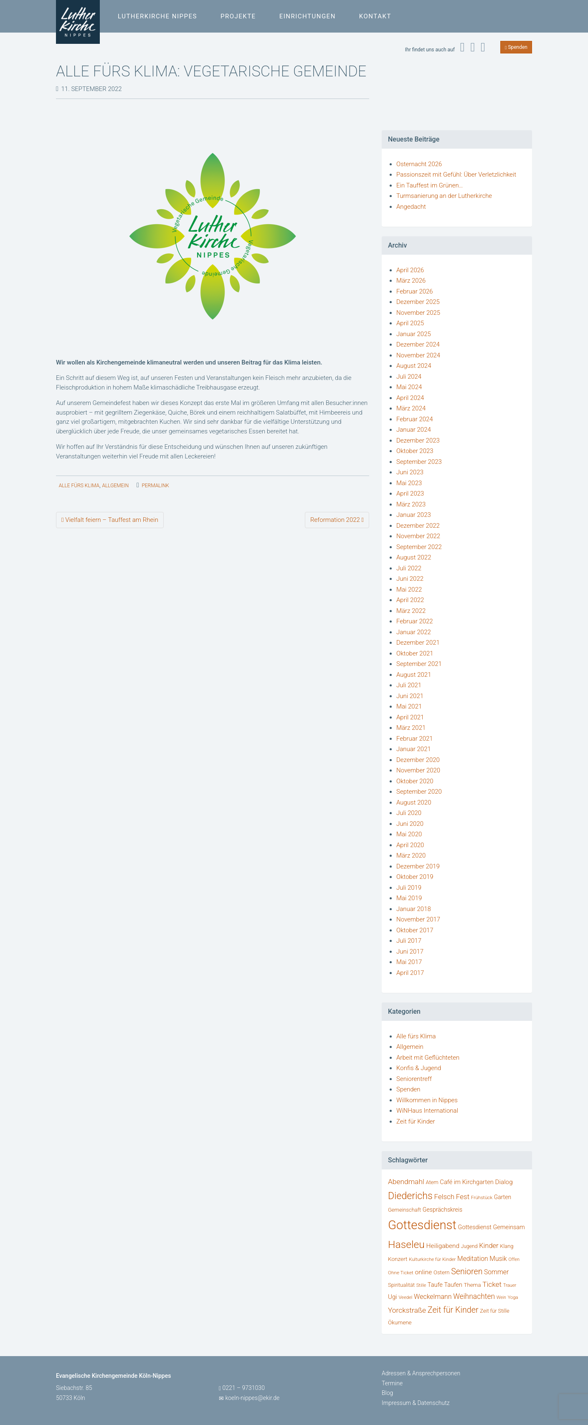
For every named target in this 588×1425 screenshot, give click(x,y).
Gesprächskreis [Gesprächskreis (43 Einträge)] (442, 1209)
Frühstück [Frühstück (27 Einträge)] (481, 1197)
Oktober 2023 (414, 451)
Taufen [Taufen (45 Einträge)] (453, 1284)
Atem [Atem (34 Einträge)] (432, 1182)
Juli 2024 (408, 376)
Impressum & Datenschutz (416, 1403)
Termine (392, 1383)
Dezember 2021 (418, 642)
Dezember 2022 (418, 525)
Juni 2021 (409, 696)
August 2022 (413, 557)
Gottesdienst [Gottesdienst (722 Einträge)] (422, 1225)
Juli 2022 (408, 568)
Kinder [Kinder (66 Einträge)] (488, 1246)
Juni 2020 (409, 824)
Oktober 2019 (414, 877)
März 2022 (411, 611)
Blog (387, 1393)
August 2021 (413, 674)
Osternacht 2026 (419, 164)
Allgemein (115, 485)
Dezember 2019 (418, 866)
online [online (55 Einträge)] (423, 1272)
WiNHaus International (427, 1110)
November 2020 (418, 770)
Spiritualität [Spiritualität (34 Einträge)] (401, 1285)
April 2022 (410, 600)
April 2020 (410, 845)
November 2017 (418, 919)
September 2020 (419, 791)
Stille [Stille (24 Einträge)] (421, 1285)
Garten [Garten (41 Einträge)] (502, 1197)
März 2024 (411, 408)
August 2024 (413, 366)
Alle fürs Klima (79, 485)
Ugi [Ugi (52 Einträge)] (392, 1297)
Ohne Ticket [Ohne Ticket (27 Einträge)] (400, 1273)
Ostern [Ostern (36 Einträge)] (441, 1272)
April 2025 (410, 323)
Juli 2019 (408, 887)
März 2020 (411, 855)
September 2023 (419, 462)
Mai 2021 (409, 706)
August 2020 (413, 802)
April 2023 (410, 493)
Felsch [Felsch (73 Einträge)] (444, 1196)
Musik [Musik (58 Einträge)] (498, 1259)
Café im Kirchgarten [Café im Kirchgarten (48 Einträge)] (467, 1182)
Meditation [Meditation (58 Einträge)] (472, 1259)
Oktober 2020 (414, 781)
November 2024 (418, 355)
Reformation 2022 (337, 520)
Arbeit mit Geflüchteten (427, 1057)
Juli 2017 (408, 940)
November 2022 (418, 536)
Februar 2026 (414, 291)
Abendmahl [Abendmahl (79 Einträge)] (406, 1181)
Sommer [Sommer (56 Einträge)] (496, 1272)
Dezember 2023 (418, 440)
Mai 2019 (409, 898)
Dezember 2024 (418, 344)
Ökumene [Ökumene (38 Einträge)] (400, 1322)
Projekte (238, 16)
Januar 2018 (413, 909)
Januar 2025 (413, 334)
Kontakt (375, 16)
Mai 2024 (409, 387)
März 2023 (411, 504)
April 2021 (410, 717)
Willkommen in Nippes (427, 1100)
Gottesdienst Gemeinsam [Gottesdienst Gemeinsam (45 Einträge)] (491, 1227)
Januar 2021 (413, 749)
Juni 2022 (409, 578)
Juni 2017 (409, 951)
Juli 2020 (408, 813)
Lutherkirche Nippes (157, 16)
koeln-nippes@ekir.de (252, 1398)
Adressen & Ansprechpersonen (421, 1373)
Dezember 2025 (418, 302)
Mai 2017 (409, 962)
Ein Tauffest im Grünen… (429, 185)
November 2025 (418, 312)
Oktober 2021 (414, 653)
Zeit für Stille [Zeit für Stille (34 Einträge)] (494, 1311)
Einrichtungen (307, 16)
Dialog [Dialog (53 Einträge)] (504, 1182)
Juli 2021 (408, 685)
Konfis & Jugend (418, 1068)
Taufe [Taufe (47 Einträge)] (435, 1284)
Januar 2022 (413, 632)
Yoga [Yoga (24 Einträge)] (513, 1297)
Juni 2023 (409, 472)
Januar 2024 (413, 429)
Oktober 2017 (414, 930)
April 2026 (410, 270)
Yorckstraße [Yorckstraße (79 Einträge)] (407, 1310)
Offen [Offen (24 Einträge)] (514, 1259)
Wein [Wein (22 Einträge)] (501, 1297)
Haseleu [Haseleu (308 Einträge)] (406, 1244)
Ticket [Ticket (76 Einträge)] (492, 1284)
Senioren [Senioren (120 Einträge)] (466, 1271)
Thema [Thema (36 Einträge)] (472, 1285)
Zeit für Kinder (415, 1121)
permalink (155, 485)
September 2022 (419, 547)
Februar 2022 (414, 621)
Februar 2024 (414, 419)
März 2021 (411, 727)
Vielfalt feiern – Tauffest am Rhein (109, 520)
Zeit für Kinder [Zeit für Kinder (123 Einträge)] (453, 1310)
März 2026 (411, 280)
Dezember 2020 (418, 760)
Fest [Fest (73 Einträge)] (462, 1196)
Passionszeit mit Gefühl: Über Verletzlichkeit (456, 174)
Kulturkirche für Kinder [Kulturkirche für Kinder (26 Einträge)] (432, 1259)
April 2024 (410, 398)
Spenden (516, 47)
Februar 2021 (414, 738)
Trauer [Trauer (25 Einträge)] (510, 1285)
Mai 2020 (409, 834)
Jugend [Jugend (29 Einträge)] (469, 1246)
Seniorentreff (414, 1079)
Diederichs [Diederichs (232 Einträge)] (410, 1196)
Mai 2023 (409, 483)
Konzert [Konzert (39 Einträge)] (397, 1258)
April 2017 (410, 973)
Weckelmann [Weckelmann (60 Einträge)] (433, 1297)
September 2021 (419, 664)
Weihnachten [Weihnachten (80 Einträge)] (474, 1296)
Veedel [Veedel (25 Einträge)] (405, 1297)
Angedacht (411, 206)
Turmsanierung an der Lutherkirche (444, 196)
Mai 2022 (409, 589)
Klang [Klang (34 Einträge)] (506, 1246)
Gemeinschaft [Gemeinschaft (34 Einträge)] (404, 1210)
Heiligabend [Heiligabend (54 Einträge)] (442, 1246)
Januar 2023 (413, 515)
